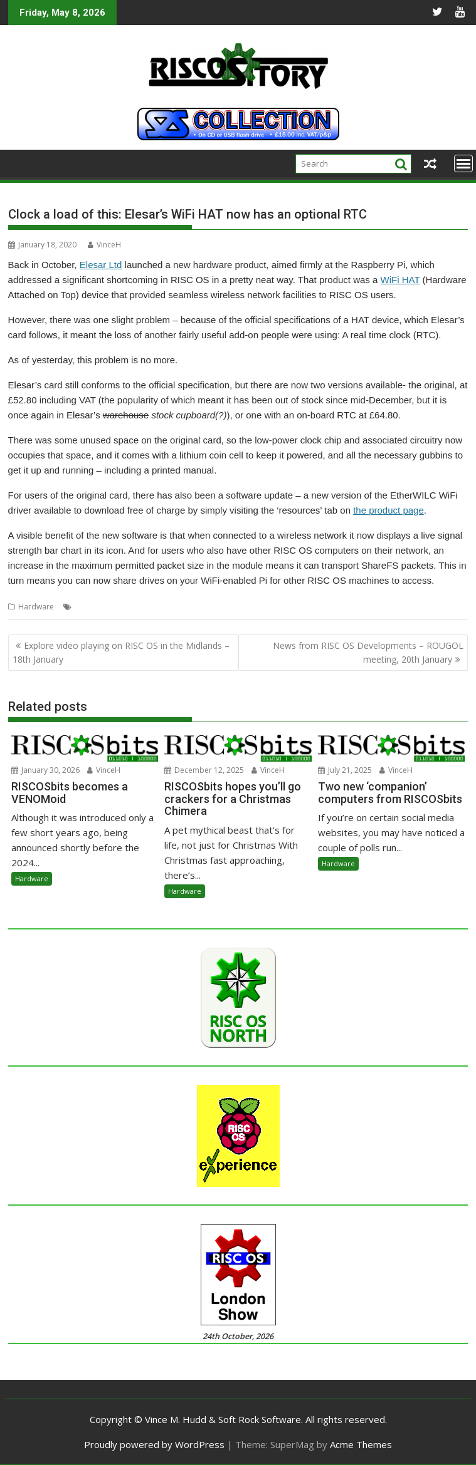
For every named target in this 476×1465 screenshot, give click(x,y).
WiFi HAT (400, 279)
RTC (108, 606)
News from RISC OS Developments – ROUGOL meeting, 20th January (368, 652)
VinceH (104, 244)
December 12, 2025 (204, 770)
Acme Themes (361, 1444)
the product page (388, 510)
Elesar (85, 606)
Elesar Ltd (101, 264)
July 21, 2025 (345, 770)
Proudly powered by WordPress (154, 1444)
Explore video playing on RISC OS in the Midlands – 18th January (121, 652)
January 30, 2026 (45, 770)
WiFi (127, 606)
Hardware (36, 606)
